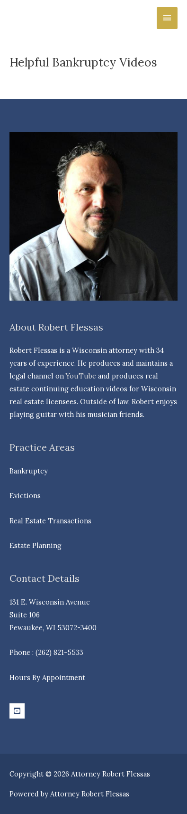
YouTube (81, 375)
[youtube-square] (18, 711)
